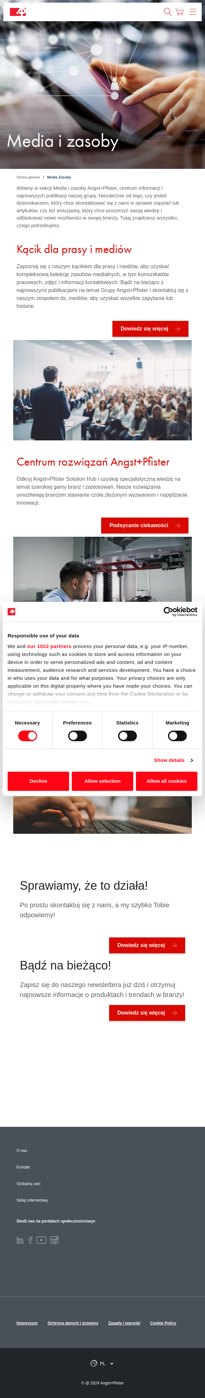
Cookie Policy (163, 1323)
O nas (22, 1150)
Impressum (27, 1323)
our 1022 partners (49, 646)
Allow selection (102, 781)
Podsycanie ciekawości (138, 525)
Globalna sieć (29, 1183)
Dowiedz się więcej (144, 328)
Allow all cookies (166, 781)
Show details (169, 760)
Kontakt (23, 1167)
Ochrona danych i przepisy (73, 1323)
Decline (38, 781)
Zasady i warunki (124, 1323)
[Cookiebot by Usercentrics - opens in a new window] (168, 612)
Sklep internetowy (32, 1200)
